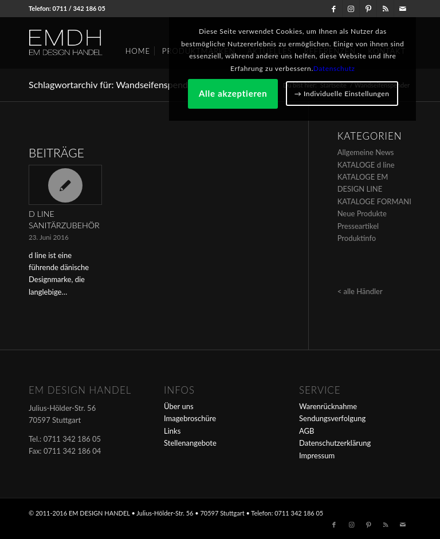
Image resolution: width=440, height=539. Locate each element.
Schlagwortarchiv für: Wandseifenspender (112, 84)
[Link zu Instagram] (351, 8)
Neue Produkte (362, 213)
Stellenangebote (190, 442)
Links (172, 430)
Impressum (317, 455)
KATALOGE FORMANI (374, 201)
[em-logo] (85, 43)
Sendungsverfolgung (332, 418)
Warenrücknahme (328, 406)
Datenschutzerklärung (335, 442)
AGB (306, 430)
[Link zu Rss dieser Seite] (385, 8)
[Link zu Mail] (402, 8)
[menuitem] (138, 47)
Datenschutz (365, 105)
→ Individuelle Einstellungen (346, 165)
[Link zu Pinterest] (368, 8)
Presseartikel (358, 226)
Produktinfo (356, 238)
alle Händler (363, 291)
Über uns (179, 406)
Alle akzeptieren (346, 130)
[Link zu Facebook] (333, 8)
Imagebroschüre (190, 418)
